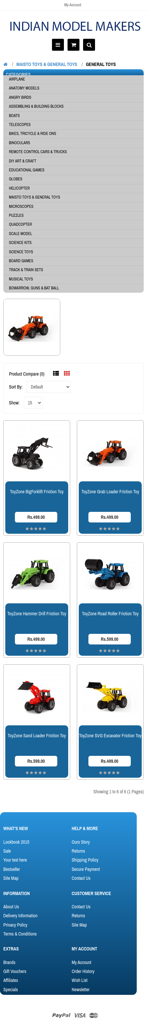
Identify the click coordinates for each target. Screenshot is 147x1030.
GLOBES (15, 179)
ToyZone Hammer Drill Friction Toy (36, 614)
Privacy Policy (15, 925)
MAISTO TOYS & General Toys (46, 64)
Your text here (15, 860)
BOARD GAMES (21, 261)
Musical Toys (21, 279)
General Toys (101, 64)
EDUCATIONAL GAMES (26, 170)
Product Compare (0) (26, 374)
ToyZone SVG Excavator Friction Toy (110, 736)
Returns (78, 851)
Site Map (11, 878)
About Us (11, 907)
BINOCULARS (19, 143)
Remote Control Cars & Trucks (38, 151)
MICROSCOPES (21, 206)
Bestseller (11, 869)
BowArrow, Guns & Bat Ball (34, 288)
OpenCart (46, 1004)
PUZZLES (16, 215)
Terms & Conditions (20, 934)
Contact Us (81, 878)
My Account (72, 5)
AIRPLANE (17, 79)
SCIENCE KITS (20, 242)
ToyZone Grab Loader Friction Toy (110, 492)
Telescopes (20, 124)
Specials (10, 990)
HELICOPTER (19, 188)
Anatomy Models (24, 88)
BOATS (14, 115)
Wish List (79, 980)
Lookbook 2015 (16, 842)
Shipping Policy (85, 860)
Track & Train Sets (26, 270)
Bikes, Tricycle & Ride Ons (32, 133)
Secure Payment (86, 869)
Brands (9, 962)
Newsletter (80, 990)
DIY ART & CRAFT (22, 161)
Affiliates (10, 980)
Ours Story (81, 842)
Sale (7, 851)
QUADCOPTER (20, 224)
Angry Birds (20, 97)
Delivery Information (20, 916)
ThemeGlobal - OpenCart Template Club (97, 1004)
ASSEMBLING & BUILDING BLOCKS (36, 106)
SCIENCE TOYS (21, 252)
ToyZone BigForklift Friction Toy (37, 492)
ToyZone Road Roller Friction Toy (110, 614)
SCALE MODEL (20, 233)
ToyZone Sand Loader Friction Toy (37, 736)
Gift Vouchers (14, 971)
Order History (83, 971)
